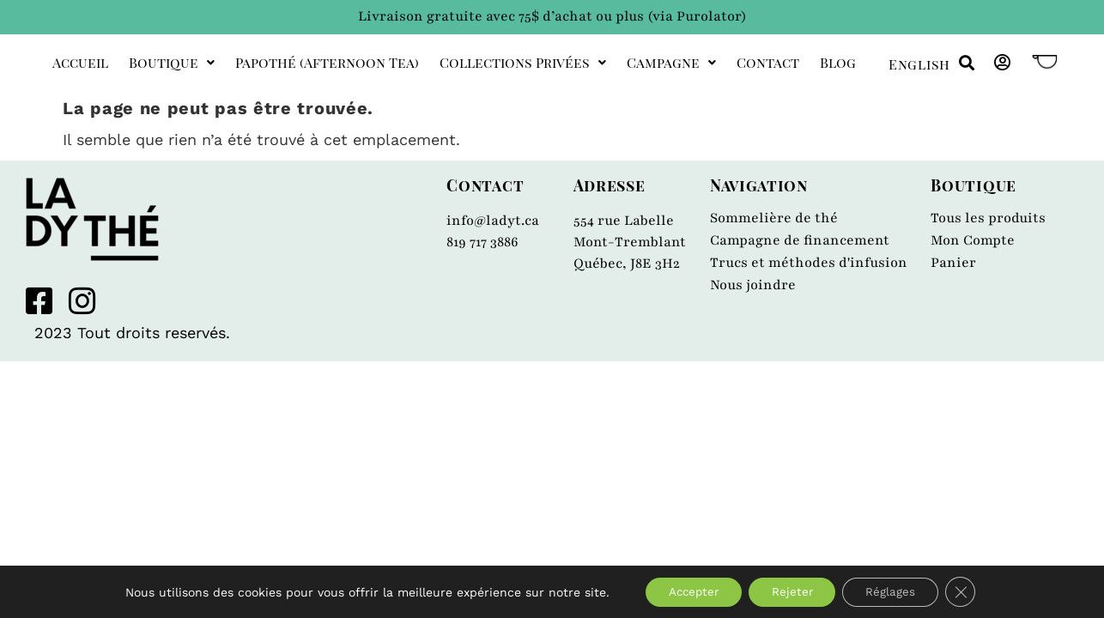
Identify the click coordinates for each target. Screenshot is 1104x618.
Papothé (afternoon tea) (327, 62)
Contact (768, 62)
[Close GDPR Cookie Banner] (970, 591)
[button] (966, 63)
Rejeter (794, 591)
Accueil (80, 62)
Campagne (671, 62)
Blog (838, 62)
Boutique (172, 62)
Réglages (898, 591)
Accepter (687, 591)
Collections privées (523, 62)
